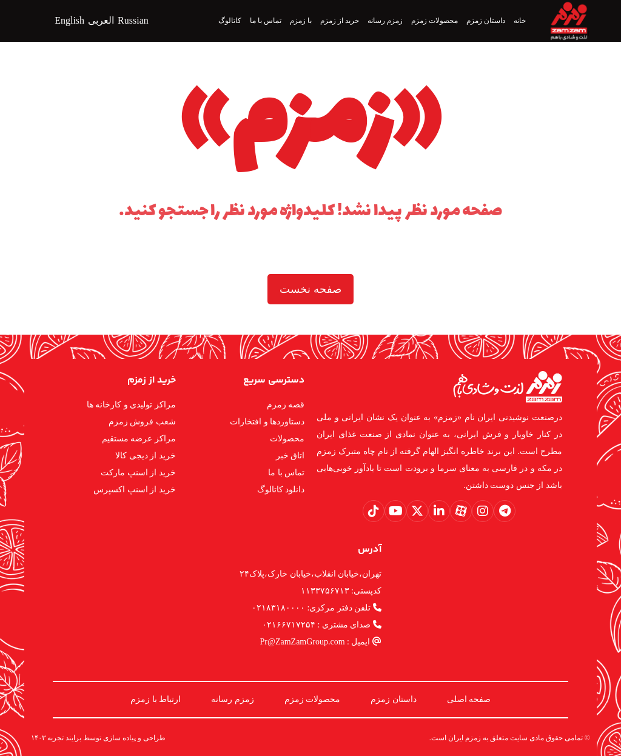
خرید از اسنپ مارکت (138, 472)
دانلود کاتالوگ (281, 489)
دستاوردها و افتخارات (267, 421)
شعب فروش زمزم (142, 421)
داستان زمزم (394, 699)
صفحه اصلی (469, 699)
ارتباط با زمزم (155, 699)
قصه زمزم (286, 404)
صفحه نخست (310, 289)
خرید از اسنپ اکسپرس (134, 489)
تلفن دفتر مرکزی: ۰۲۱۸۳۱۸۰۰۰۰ (316, 607)
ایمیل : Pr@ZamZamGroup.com (320, 641)
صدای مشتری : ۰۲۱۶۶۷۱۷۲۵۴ (321, 624)
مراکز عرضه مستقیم (139, 438)
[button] (504, 511)
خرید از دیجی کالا (145, 455)
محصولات (287, 438)
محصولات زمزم (312, 699)
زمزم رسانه (232, 699)
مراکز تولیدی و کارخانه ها (131, 404)
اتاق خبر (290, 455)
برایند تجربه (64, 738)
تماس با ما (286, 472)
